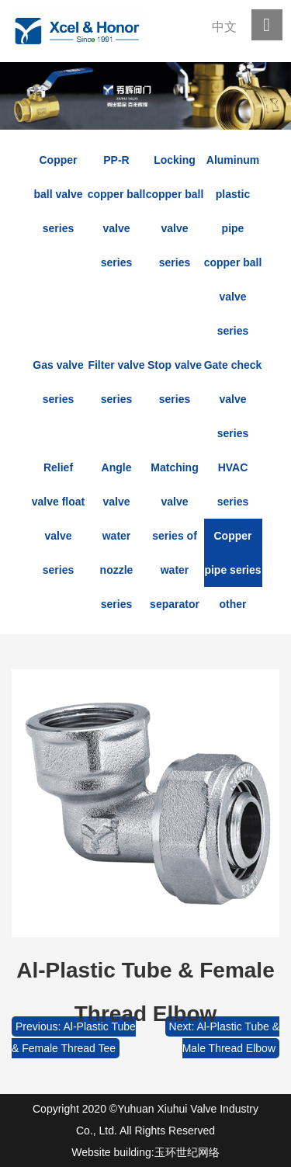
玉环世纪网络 (187, 1152)
